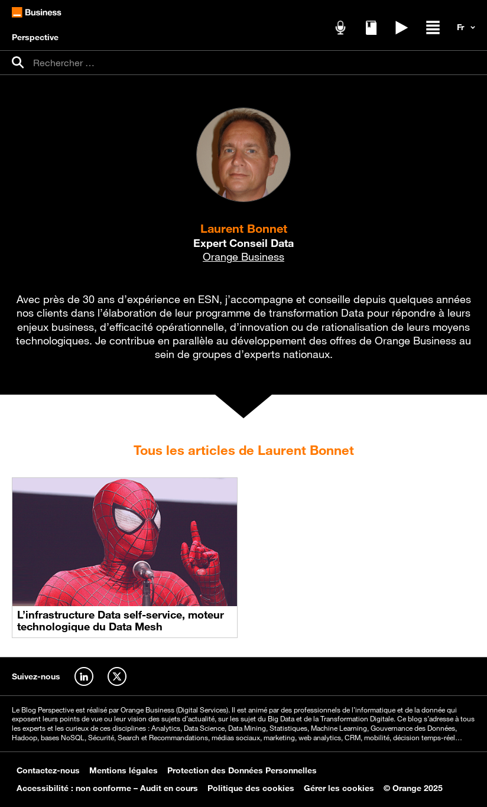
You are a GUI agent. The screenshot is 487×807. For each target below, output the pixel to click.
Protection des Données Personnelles (242, 770)
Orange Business (243, 256)
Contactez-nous (48, 770)
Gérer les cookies (339, 788)
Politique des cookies (250, 788)
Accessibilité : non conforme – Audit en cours (107, 788)
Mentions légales (123, 770)
